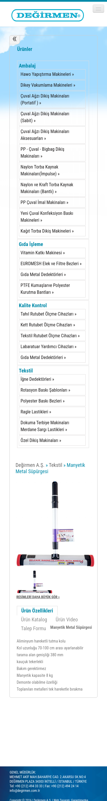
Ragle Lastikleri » (36, 412)
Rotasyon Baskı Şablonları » (45, 390)
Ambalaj (27, 66)
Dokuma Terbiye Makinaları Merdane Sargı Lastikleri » (45, 426)
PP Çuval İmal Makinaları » (44, 202)
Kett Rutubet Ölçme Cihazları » (48, 325)
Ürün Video (67, 619)
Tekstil (26, 371)
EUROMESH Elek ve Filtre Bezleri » (51, 263)
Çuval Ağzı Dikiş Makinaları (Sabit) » (45, 117)
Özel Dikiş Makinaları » (41, 440)
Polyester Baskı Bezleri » (42, 401)
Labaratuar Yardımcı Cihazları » (48, 346)
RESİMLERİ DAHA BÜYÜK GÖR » (38, 597)
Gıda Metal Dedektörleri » (43, 274)
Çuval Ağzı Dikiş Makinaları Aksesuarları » (45, 135)
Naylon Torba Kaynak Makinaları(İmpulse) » (40, 170)
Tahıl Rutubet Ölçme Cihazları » (48, 314)
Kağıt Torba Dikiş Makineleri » (47, 231)
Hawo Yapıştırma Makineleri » (47, 74)
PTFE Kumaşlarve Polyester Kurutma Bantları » (45, 289)
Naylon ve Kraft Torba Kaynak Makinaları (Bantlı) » (47, 188)
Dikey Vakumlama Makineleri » (48, 85)
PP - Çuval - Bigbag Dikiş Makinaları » (42, 152)
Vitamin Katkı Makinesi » (43, 252)
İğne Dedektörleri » (37, 379)
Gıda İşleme (31, 244)
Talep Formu (33, 628)
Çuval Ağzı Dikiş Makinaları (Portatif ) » (45, 99)
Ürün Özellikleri (37, 611)
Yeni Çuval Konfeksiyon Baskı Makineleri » (47, 217)
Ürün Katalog (34, 619)
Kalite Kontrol (33, 305)
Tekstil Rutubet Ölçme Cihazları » (50, 335)
